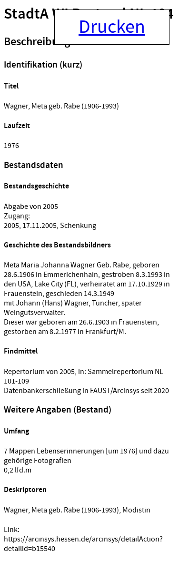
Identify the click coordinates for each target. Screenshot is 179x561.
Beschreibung (37, 41)
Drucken (112, 27)
